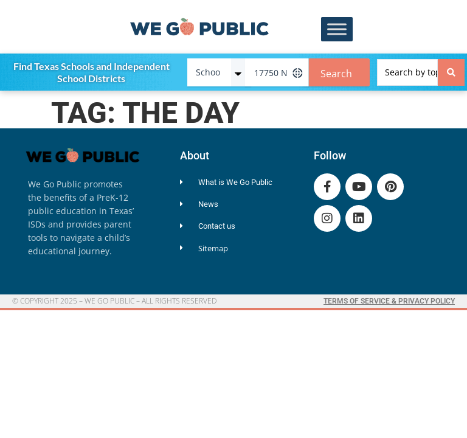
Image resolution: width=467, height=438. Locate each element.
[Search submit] (451, 72)
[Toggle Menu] (337, 29)
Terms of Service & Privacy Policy (389, 301)
